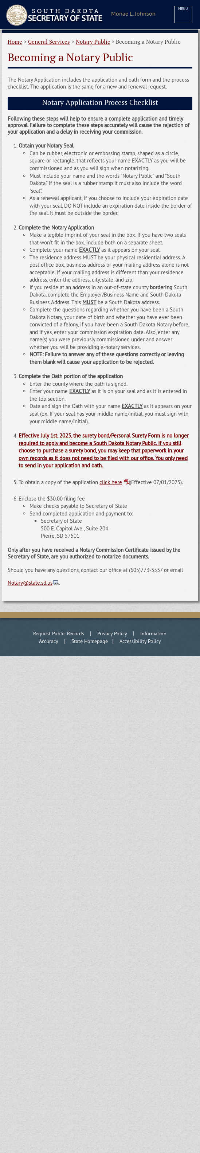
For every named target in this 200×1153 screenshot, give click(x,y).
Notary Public (93, 41)
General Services (49, 41)
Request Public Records (58, 633)
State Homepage (89, 641)
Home (15, 41)
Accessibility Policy (140, 641)
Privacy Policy (112, 633)
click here (110, 482)
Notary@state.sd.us (30, 582)
